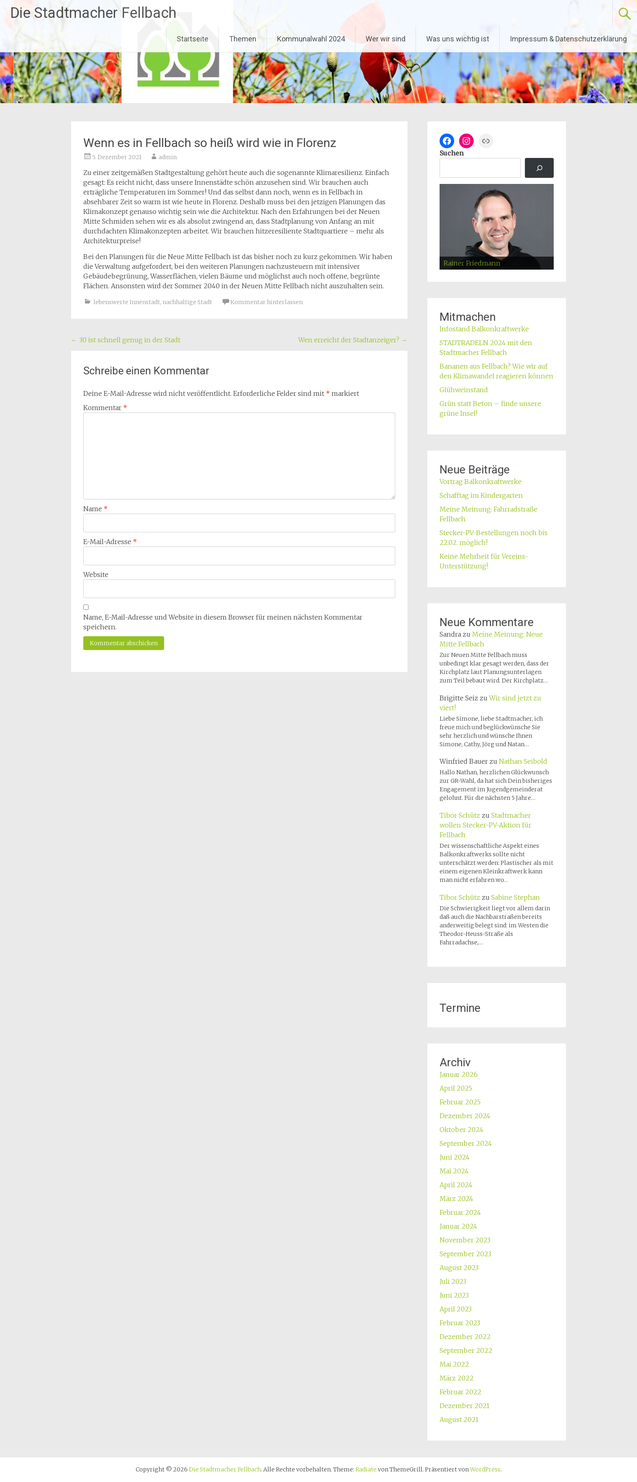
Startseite (192, 39)
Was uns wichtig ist (457, 39)
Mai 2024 (454, 1171)
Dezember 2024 (465, 1116)
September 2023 (465, 1254)
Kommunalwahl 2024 (311, 39)
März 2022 (457, 1378)
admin (167, 157)
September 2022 (466, 1350)
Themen (242, 39)
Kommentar (105, 408)
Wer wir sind (385, 39)
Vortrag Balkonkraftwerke (481, 481)
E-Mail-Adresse (110, 542)
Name (95, 509)
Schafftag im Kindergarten (481, 495)
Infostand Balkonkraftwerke (484, 329)
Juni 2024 (455, 1157)
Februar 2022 (460, 1392)
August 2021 (459, 1419)
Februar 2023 (460, 1323)
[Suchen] (539, 168)
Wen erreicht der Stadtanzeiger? (352, 340)
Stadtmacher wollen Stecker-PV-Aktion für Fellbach (485, 825)
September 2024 (466, 1143)
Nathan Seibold (523, 761)
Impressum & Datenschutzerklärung (568, 39)
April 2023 (456, 1309)
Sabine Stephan (515, 897)
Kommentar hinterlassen (266, 302)
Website (95, 574)
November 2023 (465, 1240)
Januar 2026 (459, 1074)
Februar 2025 (460, 1102)
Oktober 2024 (461, 1130)
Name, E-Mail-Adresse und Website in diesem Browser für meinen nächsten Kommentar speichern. (222, 622)
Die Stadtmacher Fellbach (93, 13)
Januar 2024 (458, 1226)
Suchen (452, 153)
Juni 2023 (454, 1295)
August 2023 (459, 1268)
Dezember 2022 (465, 1337)
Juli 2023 (453, 1281)
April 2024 (456, 1185)
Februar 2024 (460, 1212)
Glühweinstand (464, 390)
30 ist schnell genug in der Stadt (125, 340)
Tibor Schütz (460, 815)
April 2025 (456, 1088)
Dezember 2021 (465, 1406)
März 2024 (456, 1199)
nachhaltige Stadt (187, 302)
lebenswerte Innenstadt (126, 302)
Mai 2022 (454, 1364)
